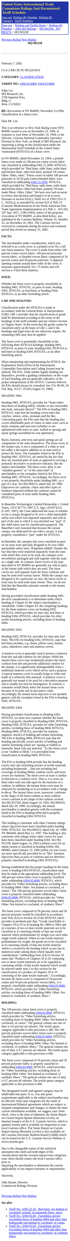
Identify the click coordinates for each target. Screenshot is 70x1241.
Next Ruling (29, 39)
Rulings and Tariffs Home (30, 25)
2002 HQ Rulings (25, 28)
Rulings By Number (25, 17)
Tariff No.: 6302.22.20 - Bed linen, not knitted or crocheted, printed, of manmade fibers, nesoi (38, 1210)
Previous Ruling (11, 39)
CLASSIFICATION (32, 77)
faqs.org (7, 17)
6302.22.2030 (39, 182)
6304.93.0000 (46, 83)
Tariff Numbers (24, 20)
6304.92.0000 (28, 83)
